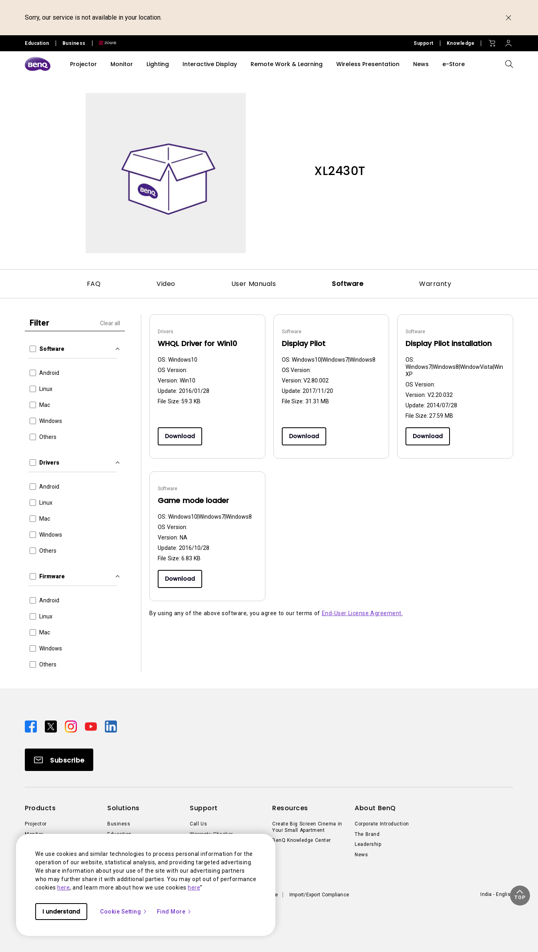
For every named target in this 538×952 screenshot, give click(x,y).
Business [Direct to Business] (118, 824)
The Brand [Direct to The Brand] (367, 834)
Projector (83, 64)
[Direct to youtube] (91, 726)
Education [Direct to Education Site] (37, 43)
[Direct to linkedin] (111, 726)
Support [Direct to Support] (424, 43)
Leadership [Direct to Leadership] (368, 844)
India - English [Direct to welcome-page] (496, 894)
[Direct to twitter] (51, 726)
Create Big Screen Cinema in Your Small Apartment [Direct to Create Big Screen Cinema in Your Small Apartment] (307, 827)
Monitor (121, 64)
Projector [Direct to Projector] (36, 824)
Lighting (158, 64)
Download (180, 436)
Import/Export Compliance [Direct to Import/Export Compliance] (319, 895)
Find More (174, 911)
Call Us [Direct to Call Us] (198, 824)
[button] (520, 896)
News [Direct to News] (361, 854)
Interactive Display (210, 64)
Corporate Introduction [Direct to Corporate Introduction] (382, 824)
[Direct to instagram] (71, 726)
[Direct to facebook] (31, 726)
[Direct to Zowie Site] (104, 43)
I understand (61, 912)
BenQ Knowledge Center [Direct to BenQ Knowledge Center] (301, 840)
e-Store (453, 64)
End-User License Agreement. (362, 613)
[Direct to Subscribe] (59, 760)
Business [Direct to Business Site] (74, 43)
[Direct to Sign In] (508, 41)
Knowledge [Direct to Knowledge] (461, 43)
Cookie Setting (123, 911)
